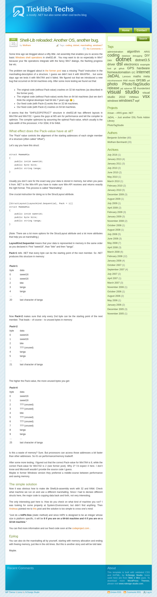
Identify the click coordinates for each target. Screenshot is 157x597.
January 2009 (114, 216)
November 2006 (115, 287)
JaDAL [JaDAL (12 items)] (113, 75)
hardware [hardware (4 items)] (143, 68)
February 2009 (115, 212)
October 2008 (114, 225)
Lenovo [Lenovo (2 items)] (127, 76)
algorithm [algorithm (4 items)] (133, 51)
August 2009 (113, 199)
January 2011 (114, 163)
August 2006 (113, 296)
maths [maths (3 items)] (137, 76)
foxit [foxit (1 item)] (109, 68)
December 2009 (115, 194)
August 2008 (113, 229)
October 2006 (114, 291)
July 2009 (112, 203)
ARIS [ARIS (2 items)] (147, 51)
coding (68, 45)
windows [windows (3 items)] (112, 100)
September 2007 (116, 269)
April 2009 (112, 207)
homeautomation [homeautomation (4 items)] (119, 72)
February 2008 (115, 256)
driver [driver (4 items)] (111, 64)
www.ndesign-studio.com (131, 583)
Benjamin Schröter (117, 137)
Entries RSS (116, 592)
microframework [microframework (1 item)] (114, 80)
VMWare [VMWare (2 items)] (134, 97)
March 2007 (113, 282)
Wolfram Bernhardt (117, 142)
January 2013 (114, 159)
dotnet (76, 45)
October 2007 (114, 265)
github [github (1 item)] (121, 68)
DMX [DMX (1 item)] (109, 60)
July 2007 (112, 274)
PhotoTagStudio (115, 125)
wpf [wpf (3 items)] (137, 100)
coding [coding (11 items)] (113, 55)
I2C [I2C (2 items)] (133, 72)
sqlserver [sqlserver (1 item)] (128, 88)
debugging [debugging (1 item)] (137, 56)
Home (125, 30)
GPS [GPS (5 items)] (130, 68)
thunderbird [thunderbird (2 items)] (143, 88)
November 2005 (115, 313)
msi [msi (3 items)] (125, 80)
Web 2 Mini (134, 578)
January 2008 (114, 260)
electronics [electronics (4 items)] (131, 64)
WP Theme (10, 592)
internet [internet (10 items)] (143, 72)
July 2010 (112, 168)
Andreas (13, 508)
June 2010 (112, 172)
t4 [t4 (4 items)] (134, 88)
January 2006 (114, 304)
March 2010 (113, 181)
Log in (149, 592)
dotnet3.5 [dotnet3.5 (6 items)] (142, 60)
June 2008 (112, 238)
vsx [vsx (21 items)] (146, 96)
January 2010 (114, 190)
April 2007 (112, 278)
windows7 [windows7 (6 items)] (126, 100)
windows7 (97, 45)
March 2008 (113, 252)
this (35, 508)
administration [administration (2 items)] (115, 51)
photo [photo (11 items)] (112, 84)
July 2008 (112, 234)
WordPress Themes (138, 581)
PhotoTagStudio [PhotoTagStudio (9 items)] (136, 84)
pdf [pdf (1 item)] (148, 80)
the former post (53, 70)
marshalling (86, 45)
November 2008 (115, 221)
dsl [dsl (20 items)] (120, 63)
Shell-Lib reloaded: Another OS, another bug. (59, 40)
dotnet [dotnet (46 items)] (124, 59)
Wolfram (27, 45)
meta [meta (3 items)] (147, 76)
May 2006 (112, 300)
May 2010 (112, 177)
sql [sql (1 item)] (121, 88)
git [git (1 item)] (115, 68)
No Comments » (94, 49)
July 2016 (112, 154)
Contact (142, 30)
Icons (20, 592)
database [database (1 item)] (126, 56)
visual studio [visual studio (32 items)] (123, 92)
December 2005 (115, 309)
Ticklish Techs (50, 9)
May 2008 (112, 243)
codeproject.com (80, 528)
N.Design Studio (134, 575)
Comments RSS (134, 592)
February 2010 (115, 185)
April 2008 (112, 247)
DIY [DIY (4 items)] (147, 55)
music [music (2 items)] (132, 80)
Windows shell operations (28, 57)
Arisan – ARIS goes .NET (120, 113)
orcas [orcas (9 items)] (141, 80)
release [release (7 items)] (113, 88)
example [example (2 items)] (145, 64)
